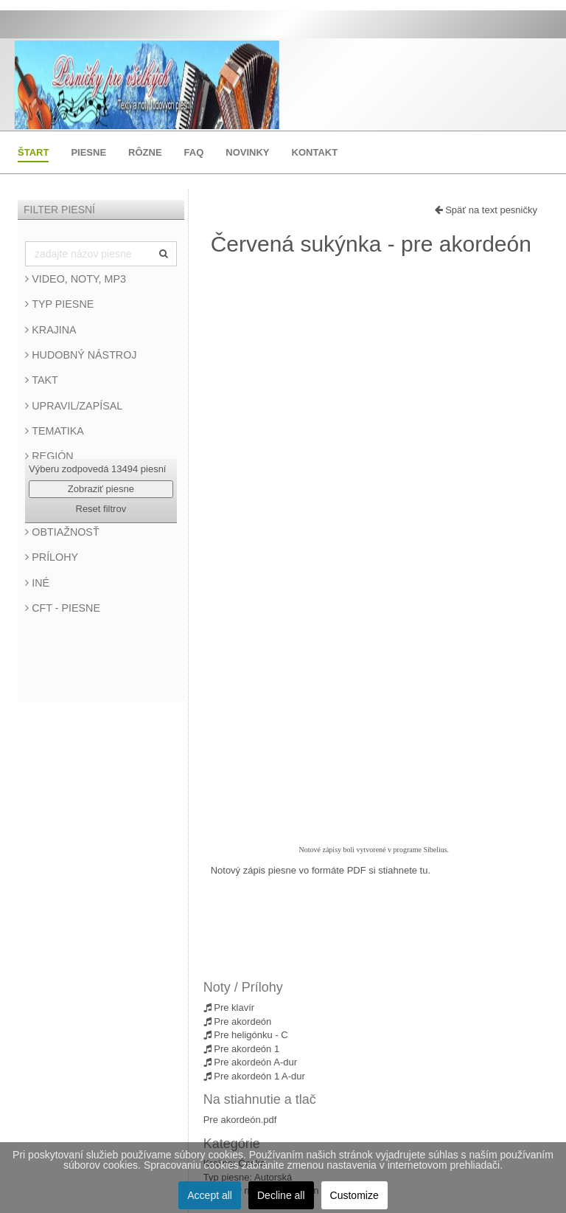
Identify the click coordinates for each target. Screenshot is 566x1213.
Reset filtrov (101, 508)
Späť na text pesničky (486, 209)
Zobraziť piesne (101, 488)
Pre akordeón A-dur (250, 1062)
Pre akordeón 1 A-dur (254, 1076)
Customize (354, 1195)
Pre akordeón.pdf (240, 1119)
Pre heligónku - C (245, 1034)
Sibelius (435, 850)
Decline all (281, 1195)
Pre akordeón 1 (241, 1048)
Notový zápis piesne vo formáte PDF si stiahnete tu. (320, 870)
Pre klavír (229, 1007)
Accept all (209, 1195)
